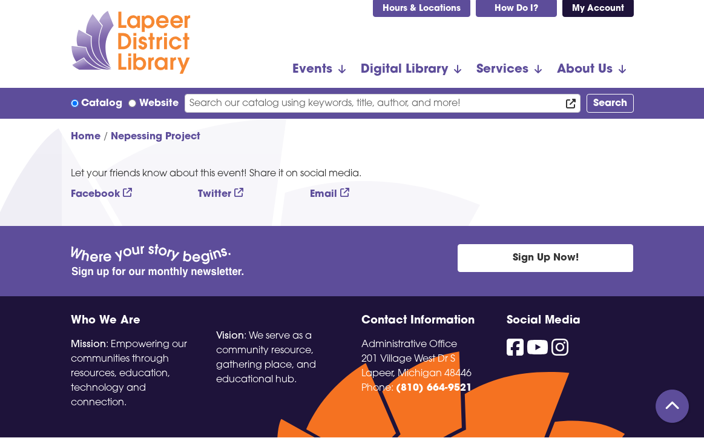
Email (323, 194)
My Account (598, 8)
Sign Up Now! (546, 258)
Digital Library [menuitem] (404, 70)
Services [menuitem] (502, 70)
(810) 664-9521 (434, 388)
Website (159, 103)
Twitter (214, 194)
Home (85, 137)
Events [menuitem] (312, 70)
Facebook (95, 194)
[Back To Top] (672, 406)
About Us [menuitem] (585, 70)
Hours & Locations (422, 8)
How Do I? (516, 8)
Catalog (101, 103)
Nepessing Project (155, 137)
